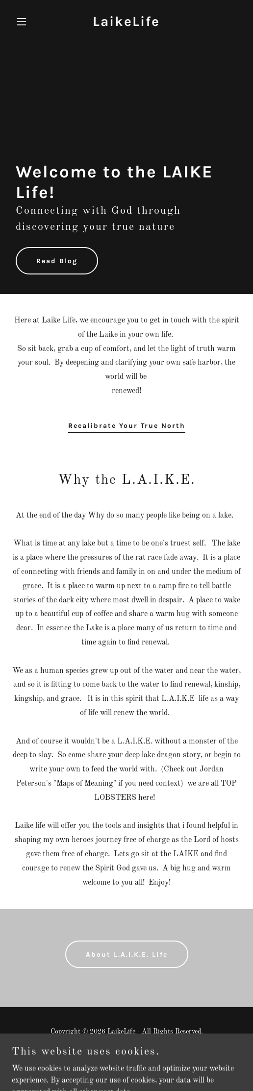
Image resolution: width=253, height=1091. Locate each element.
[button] (29, 21)
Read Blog (56, 261)
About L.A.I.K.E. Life (127, 954)
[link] (126, 24)
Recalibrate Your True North (126, 426)
